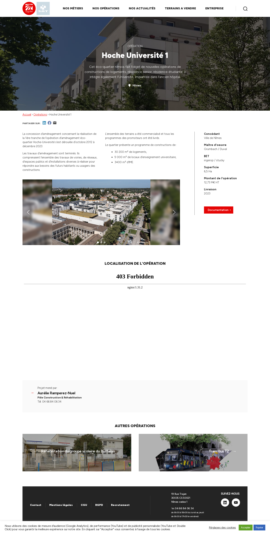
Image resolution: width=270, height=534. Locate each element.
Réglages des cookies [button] (222, 527)
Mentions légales (61, 505)
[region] (101, 212)
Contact (35, 505)
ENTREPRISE (214, 8)
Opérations (40, 114)
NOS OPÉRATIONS (105, 8)
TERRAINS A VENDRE (180, 8)
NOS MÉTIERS (73, 8)
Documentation (218, 210)
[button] (28, 212)
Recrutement (120, 505)
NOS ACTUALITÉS (142, 8)
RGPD (99, 505)
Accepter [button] (245, 527)
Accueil (26, 114)
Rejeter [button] (259, 527)
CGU (84, 505)
